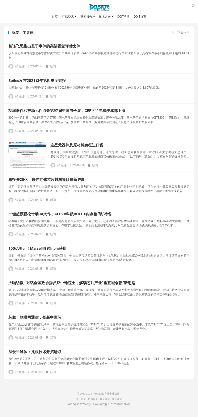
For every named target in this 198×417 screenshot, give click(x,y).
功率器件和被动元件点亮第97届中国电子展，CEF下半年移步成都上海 (66, 111)
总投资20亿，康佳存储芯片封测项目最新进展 (46, 180)
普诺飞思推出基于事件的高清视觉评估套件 (44, 47)
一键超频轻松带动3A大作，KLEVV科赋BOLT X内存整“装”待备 (60, 215)
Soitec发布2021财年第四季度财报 (37, 81)
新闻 (51, 67)
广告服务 (93, 399)
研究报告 (86, 16)
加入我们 (105, 399)
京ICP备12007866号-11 (81, 405)
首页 (55, 16)
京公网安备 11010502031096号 (112, 405)
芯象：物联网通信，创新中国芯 (34, 318)
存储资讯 (68, 16)
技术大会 (105, 16)
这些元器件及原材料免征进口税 (76, 146)
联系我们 (117, 399)
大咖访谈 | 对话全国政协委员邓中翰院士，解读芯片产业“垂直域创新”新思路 (71, 284)
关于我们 (81, 399)
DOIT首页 (140, 16)
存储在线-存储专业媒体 (99, 7)
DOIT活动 (123, 16)
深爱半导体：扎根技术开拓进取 (34, 352)
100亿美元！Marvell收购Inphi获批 (37, 249)
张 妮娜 (20, 67)
